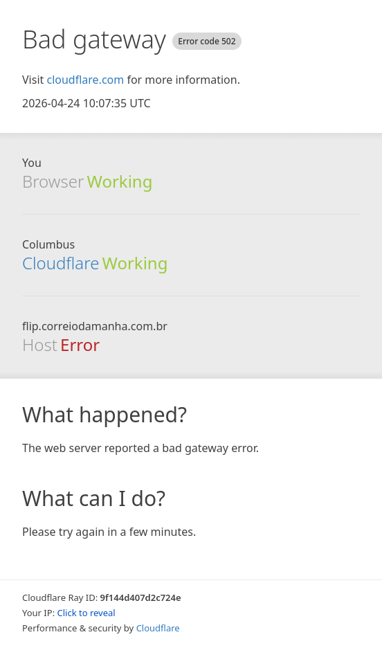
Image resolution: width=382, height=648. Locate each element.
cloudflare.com (85, 79)
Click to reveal (86, 612)
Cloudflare (60, 262)
